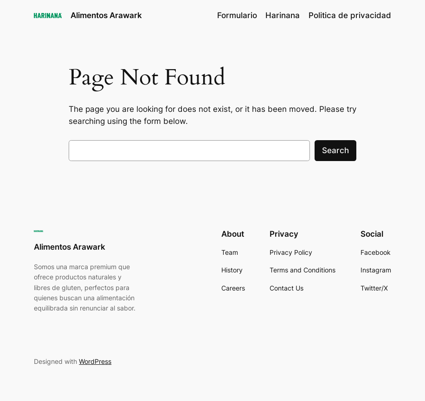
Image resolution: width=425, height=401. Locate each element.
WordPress (95, 361)
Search (335, 150)
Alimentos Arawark (106, 15)
